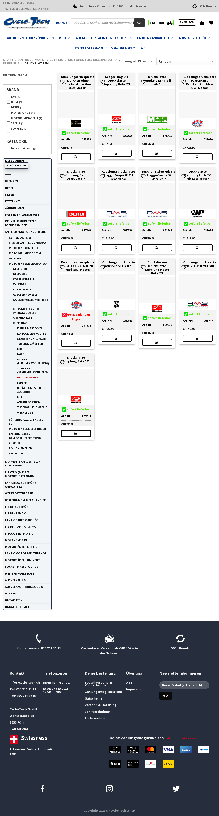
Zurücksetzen (16, 165)
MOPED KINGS (20, 113)
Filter (9, 195)
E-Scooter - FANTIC (19, 533)
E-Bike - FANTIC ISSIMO (21, 527)
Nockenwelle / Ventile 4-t (31, 301)
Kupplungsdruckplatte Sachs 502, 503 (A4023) (118, 264)
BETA (14, 102)
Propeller (16, 453)
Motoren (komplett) (24, 248)
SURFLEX (17, 128)
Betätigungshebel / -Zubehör (32, 389)
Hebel (9, 188)
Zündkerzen (14, 208)
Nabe (20, 354)
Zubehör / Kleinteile (32, 407)
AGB (129, 682)
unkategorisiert (18, 607)
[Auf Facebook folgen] (42, 789)
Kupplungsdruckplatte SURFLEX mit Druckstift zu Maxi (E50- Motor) (199, 82)
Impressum (135, 689)
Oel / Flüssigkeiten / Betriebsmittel (20, 223)
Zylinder (19, 284)
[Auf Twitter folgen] (176, 789)
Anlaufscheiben (28, 402)
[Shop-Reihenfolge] (186, 61)
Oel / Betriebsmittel (128, 48)
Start (8, 60)
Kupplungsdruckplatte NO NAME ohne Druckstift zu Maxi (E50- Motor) (77, 82)
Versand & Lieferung (101, 705)
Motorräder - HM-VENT (22, 560)
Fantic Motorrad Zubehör (26, 553)
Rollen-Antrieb (20, 448)
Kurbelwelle (22, 289)
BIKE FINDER (160, 22)
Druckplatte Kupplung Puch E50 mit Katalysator (197, 175)
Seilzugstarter (24, 318)
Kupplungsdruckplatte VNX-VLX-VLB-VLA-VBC (199, 264)
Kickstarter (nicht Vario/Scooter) (27, 310)
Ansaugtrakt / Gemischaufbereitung (25, 435)
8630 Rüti (17, 722)
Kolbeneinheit (23, 279)
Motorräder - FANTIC (21, 547)
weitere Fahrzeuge (19, 573)
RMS (14, 96)
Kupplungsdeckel (30, 328)
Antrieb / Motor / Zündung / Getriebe (38, 38)
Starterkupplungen (31, 338)
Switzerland (19, 729)
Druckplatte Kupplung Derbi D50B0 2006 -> (76, 175)
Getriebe (15, 258)
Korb (20, 349)
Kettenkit (12, 201)
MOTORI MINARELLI (24, 118)
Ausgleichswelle (25, 294)
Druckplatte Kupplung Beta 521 (76, 359)
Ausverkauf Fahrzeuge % (24, 587)
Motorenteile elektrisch (27, 428)
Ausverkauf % (15, 580)
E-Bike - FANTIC (15, 513)
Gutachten (13, 600)
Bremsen (11, 181)
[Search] (139, 22)
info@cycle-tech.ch (25, 682)
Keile (20, 397)
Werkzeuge (25, 412)
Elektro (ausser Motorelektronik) (19, 474)
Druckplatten (21, 148)
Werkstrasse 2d (22, 716)
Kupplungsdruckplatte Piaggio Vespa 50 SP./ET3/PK (158, 175)
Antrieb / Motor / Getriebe (41, 60)
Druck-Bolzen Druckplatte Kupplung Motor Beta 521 (157, 268)
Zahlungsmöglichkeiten (103, 692)
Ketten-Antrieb (20, 237)
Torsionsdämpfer (30, 343)
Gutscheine (93, 698)
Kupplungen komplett (33, 333)
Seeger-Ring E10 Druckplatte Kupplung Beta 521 (116, 80)
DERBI (15, 107)
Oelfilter (20, 268)
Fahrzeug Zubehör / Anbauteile (20, 484)
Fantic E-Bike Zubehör (21, 520)
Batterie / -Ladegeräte (22, 214)
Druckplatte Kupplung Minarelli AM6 (157, 80)
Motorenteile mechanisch (91, 60)
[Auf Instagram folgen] (109, 789)
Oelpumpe (20, 273)
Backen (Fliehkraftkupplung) (33, 361)
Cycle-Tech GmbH (23, 709)
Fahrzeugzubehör (193, 38)
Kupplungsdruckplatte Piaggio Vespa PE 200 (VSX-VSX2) (118, 175)
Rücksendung (95, 718)
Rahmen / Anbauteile (154, 38)
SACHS (15, 123)
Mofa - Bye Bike (16, 540)
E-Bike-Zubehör (16, 507)
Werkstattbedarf (91, 48)
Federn (22, 382)
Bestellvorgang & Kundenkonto (98, 683)
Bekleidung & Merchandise (25, 500)
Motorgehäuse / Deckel (26, 253)
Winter (10, 593)
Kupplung (11, 63)
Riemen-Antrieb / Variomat (28, 242)
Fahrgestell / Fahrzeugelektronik (103, 38)
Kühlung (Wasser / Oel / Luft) (26, 421)
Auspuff (15, 443)
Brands (61, 22)
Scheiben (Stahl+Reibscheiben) (32, 370)
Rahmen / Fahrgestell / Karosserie (22, 463)
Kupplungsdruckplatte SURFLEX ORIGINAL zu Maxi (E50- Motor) (77, 266)
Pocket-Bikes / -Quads (21, 567)
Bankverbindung (97, 712)
